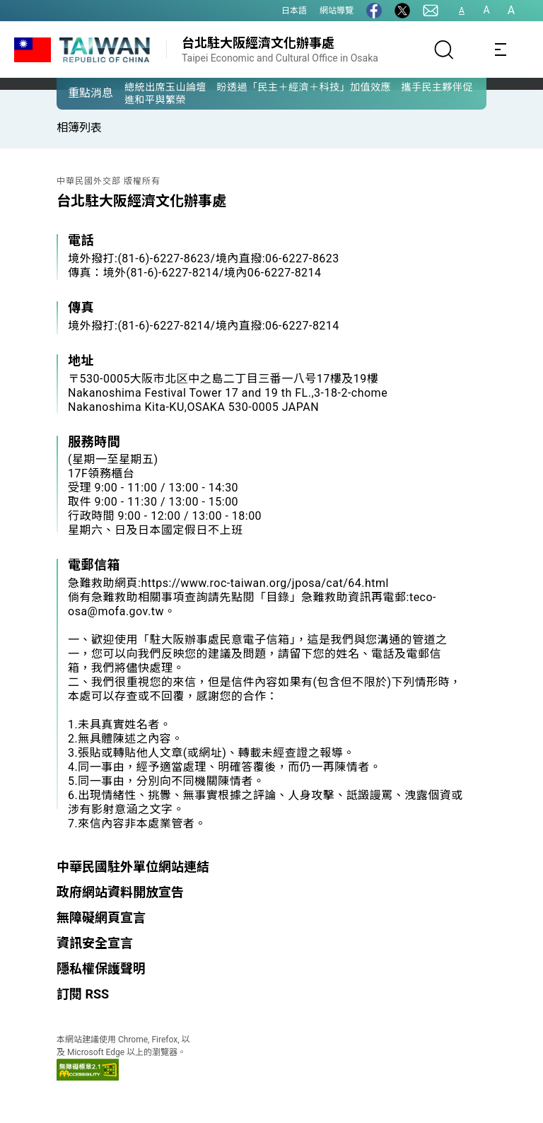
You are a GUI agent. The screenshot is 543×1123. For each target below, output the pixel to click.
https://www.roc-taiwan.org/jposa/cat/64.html (265, 583)
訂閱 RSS (83, 994)
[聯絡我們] (430, 10)
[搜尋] (444, 49)
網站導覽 (337, 11)
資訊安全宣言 (95, 943)
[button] (78, 92)
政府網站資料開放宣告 (120, 892)
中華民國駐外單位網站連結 (133, 866)
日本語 (294, 11)
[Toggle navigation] (500, 49)
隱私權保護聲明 (101, 968)
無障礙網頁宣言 (101, 917)
